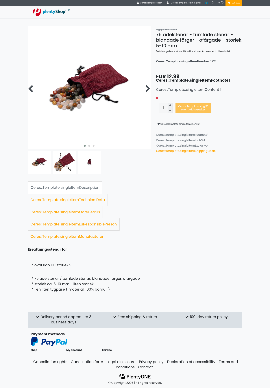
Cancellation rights (50, 361)
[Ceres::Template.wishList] (220, 3)
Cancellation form (87, 361)
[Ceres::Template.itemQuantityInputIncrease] (170, 105)
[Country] (205, 3)
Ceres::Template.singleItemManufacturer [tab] (66, 236)
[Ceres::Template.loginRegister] (183, 3)
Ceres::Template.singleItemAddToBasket (193, 107)
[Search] (212, 3)
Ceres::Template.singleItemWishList (178, 123)
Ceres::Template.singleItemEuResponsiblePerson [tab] (73, 224)
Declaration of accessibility (191, 361)
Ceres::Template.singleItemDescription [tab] (65, 187)
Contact (145, 367)
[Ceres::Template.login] (148, 3)
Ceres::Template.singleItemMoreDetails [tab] (65, 212)
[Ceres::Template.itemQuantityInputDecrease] (170, 110)
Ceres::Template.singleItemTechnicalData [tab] (67, 199)
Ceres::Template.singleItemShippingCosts (186, 151)
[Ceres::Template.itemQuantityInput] (163, 108)
